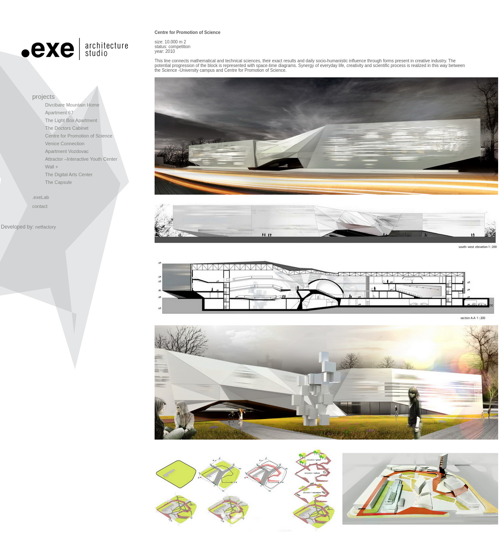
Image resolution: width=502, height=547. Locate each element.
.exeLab (40, 197)
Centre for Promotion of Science (79, 135)
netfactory (45, 226)
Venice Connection (65, 143)
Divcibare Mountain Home (72, 104)
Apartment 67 (59, 112)
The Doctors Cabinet (66, 128)
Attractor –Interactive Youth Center (81, 159)
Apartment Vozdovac (67, 151)
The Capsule (58, 182)
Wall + (51, 166)
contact (39, 206)
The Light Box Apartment (71, 120)
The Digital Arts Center (69, 174)
